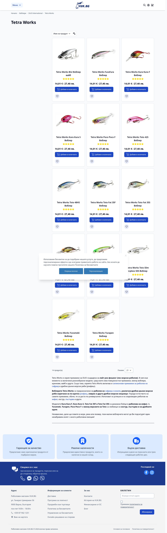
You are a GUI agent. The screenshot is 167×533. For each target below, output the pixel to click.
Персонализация (96, 271)
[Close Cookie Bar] (125, 255)
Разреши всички (71, 271)
